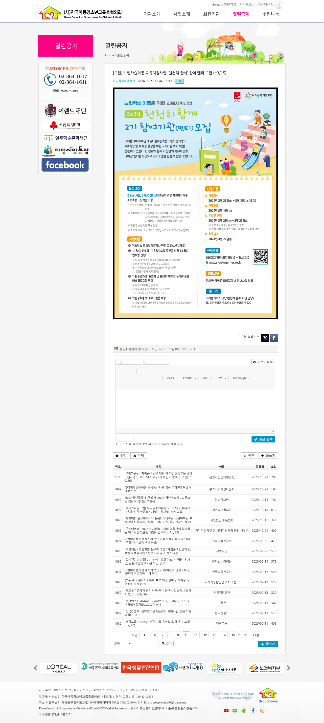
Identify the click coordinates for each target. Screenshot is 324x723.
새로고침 (263, 362)
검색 (167, 643)
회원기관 (211, 14)
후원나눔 (270, 14)
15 (233, 635)
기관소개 (152, 14)
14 (224, 635)
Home (216, 4)
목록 (249, 455)
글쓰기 (268, 455)
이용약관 (155, 690)
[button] (120, 371)
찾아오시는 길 (62, 690)
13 (214, 635)
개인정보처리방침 (136, 690)
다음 (256, 635)
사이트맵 (246, 4)
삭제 (138, 455)
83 (245, 635)
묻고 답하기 (80, 690)
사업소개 (181, 14)
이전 (135, 635)
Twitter (265, 338)
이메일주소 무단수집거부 (106, 690)
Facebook (274, 338)
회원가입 (230, 4)
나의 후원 (45, 690)
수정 (121, 455)
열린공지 (241, 14)
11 (196, 635)
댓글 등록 (263, 439)
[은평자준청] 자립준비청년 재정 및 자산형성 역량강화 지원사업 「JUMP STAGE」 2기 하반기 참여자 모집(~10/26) (158, 477)
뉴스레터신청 (264, 4)
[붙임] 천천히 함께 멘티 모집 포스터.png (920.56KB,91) (156, 349)
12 (205, 635)
